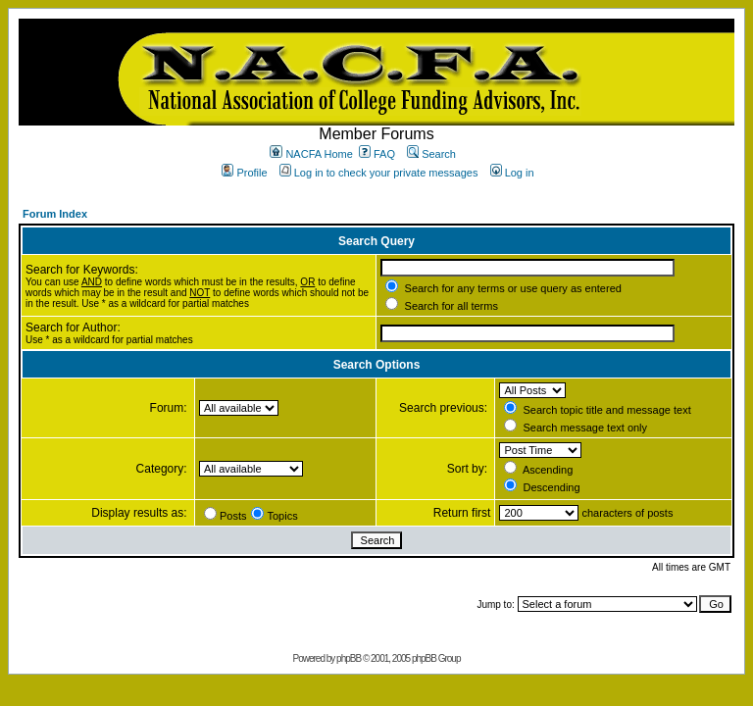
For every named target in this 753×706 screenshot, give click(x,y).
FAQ (377, 154)
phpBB (348, 658)
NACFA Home (311, 154)
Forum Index (55, 214)
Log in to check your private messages (378, 172)
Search (431, 154)
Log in (512, 172)
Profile (244, 172)
